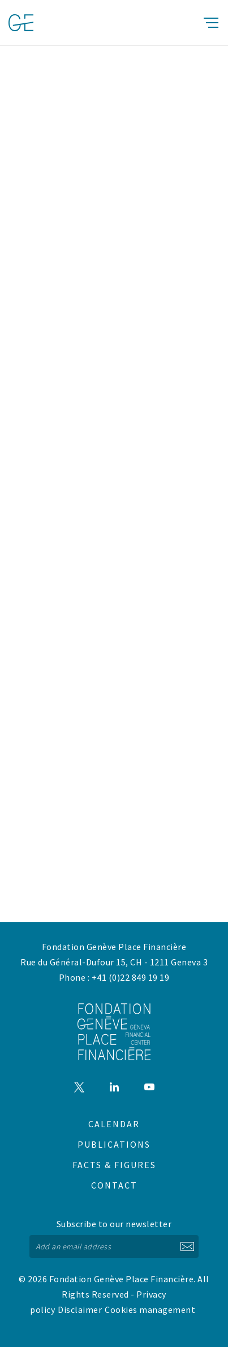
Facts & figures (114, 1164)
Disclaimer (80, 1309)
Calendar (114, 1124)
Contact (114, 1185)
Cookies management (150, 1309)
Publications (114, 1144)
